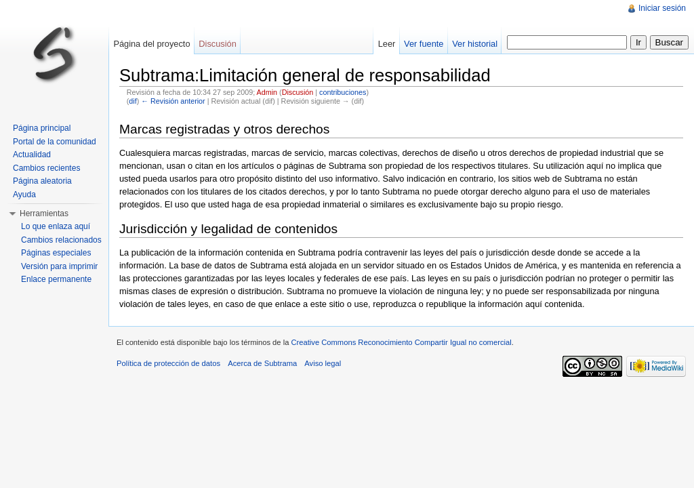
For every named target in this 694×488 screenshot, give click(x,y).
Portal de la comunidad (54, 141)
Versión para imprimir (59, 266)
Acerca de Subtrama (262, 363)
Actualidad (32, 154)
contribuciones (342, 92)
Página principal (41, 128)
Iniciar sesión (662, 8)
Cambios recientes (46, 168)
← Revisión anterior (173, 101)
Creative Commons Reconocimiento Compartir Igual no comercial (401, 342)
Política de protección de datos (168, 363)
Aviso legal (322, 363)
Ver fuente (423, 44)
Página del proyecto (151, 44)
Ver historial (474, 44)
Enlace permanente (56, 279)
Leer (387, 44)
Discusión (298, 92)
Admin (267, 92)
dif (132, 101)
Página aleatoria (42, 181)
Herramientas (44, 213)
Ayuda (24, 194)
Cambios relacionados (61, 240)
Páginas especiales (56, 253)
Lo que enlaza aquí (55, 226)
